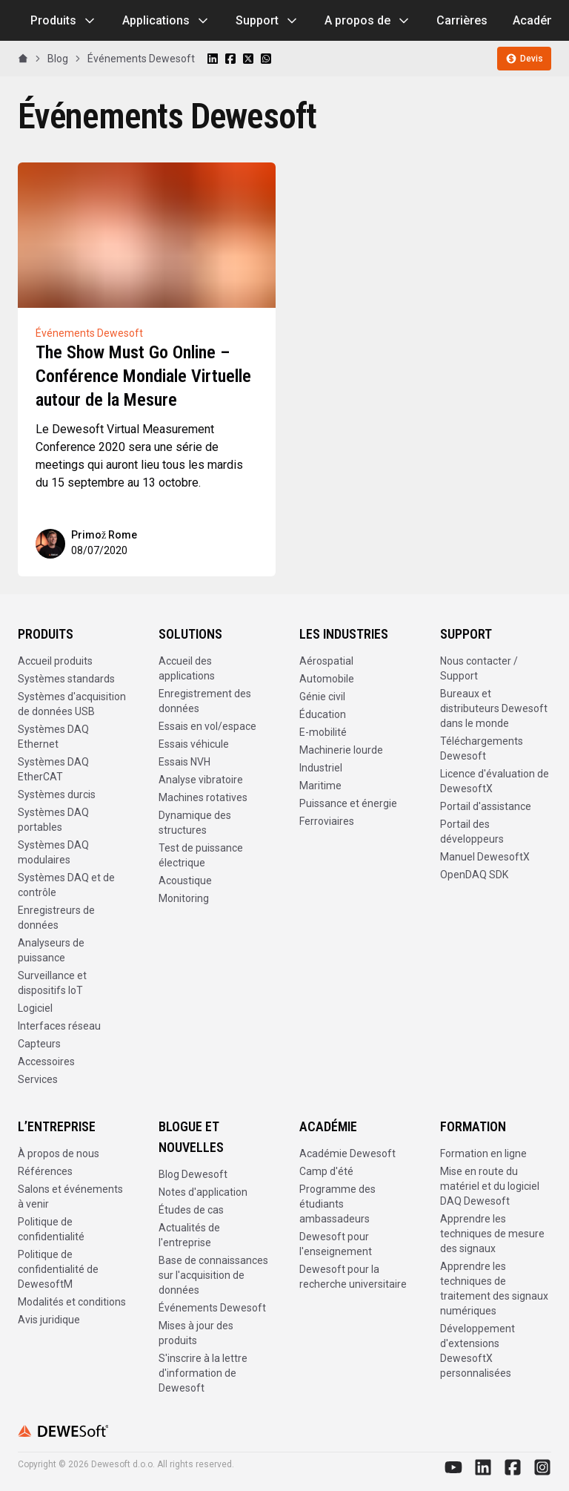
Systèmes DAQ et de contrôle (66, 885)
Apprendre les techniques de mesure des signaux (492, 1233)
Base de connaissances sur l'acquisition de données (213, 1275)
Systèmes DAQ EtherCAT (53, 769)
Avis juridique (49, 1320)
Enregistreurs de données (56, 917)
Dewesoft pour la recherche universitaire (353, 1276)
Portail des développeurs (472, 831)
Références (45, 1171)
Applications (166, 20)
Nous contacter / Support (479, 668)
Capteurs (39, 1044)
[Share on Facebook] (230, 59)
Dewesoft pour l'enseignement (335, 1244)
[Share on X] (248, 59)
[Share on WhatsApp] (266, 59)
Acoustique (185, 880)
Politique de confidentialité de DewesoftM (58, 1269)
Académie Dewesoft (347, 1153)
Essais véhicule (194, 744)
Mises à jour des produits (196, 1333)
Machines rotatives (203, 797)
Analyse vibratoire (201, 780)
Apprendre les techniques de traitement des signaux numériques (494, 1288)
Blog (57, 59)
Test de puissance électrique (201, 855)
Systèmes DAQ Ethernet (53, 736)
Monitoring (184, 898)
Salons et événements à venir (70, 1196)
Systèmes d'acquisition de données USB (72, 704)
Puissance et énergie (348, 803)
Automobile (326, 679)
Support (267, 20)
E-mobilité (323, 732)
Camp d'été (326, 1171)
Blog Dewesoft (193, 1174)
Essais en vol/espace (207, 726)
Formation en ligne (483, 1153)
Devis (524, 59)
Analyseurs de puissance (51, 950)
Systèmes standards (66, 679)
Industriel (320, 768)
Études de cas (191, 1210)
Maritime (320, 785)
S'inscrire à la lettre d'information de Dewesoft (203, 1373)
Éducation (322, 714)
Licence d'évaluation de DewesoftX (494, 781)
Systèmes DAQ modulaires (53, 852)
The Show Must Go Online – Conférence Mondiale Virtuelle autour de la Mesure (143, 376)
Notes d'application (203, 1192)
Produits (63, 20)
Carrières (462, 20)
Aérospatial (326, 661)
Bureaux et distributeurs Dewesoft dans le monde (494, 708)
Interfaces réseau (59, 1026)
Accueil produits (55, 661)
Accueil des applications (187, 668)
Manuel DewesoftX (485, 857)
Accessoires (46, 1061)
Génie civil (322, 696)
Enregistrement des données (205, 701)
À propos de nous (58, 1153)
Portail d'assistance (485, 806)
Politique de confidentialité (51, 1229)
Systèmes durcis (57, 794)
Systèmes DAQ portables (53, 819)
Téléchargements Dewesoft (481, 748)
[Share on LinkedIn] (213, 59)
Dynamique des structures (195, 822)
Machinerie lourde (341, 750)
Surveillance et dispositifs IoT (52, 983)
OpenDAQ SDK (474, 875)
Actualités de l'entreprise (189, 1235)
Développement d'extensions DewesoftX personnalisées (477, 1351)
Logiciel (35, 1008)
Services (38, 1079)
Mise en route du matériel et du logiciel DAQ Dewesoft (489, 1186)
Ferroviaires (326, 821)
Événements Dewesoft (141, 59)
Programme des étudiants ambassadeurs (337, 1204)
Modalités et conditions (72, 1302)
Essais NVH (184, 762)
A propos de (368, 20)
